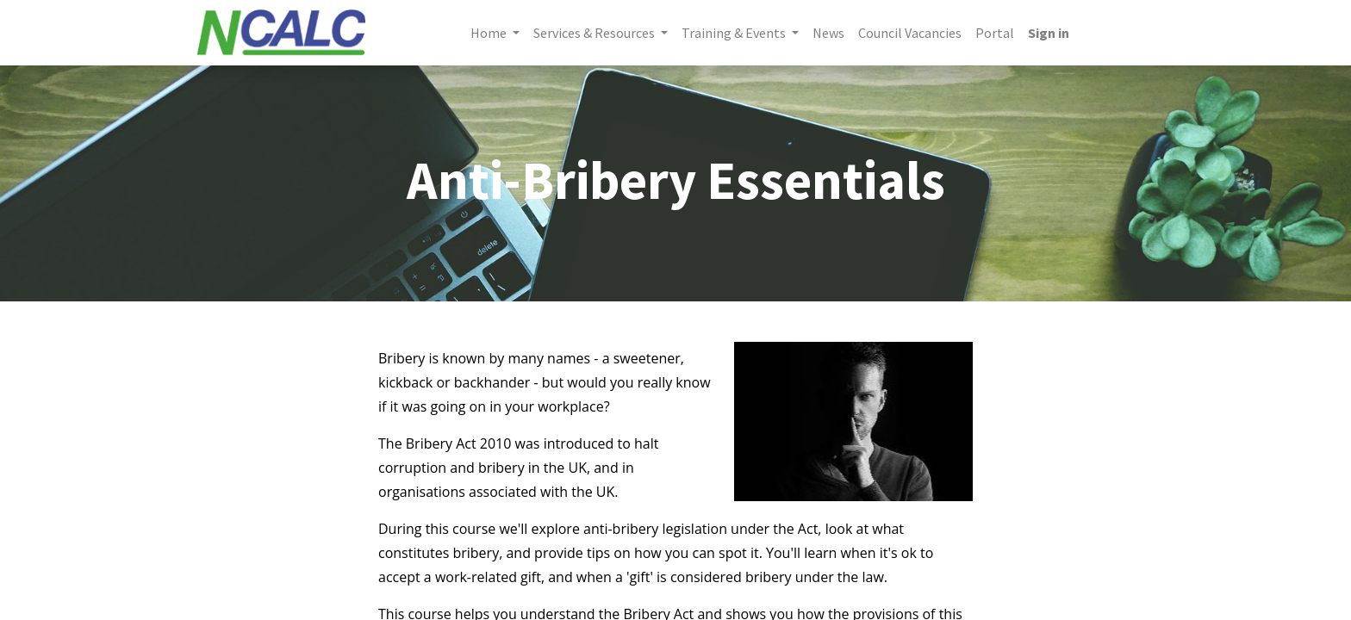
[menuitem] (828, 33)
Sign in (1048, 32)
